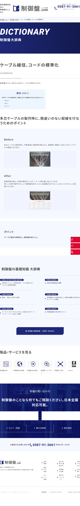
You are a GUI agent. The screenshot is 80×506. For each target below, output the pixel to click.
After (6, 101)
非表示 (29, 91)
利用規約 (44, 496)
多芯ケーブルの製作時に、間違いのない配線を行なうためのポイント (27, 95)
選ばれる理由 (44, 473)
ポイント (7, 104)
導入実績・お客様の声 (60, 468)
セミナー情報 (44, 481)
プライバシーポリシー (56, 496)
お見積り (77, 474)
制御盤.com (4, 17)
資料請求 (77, 480)
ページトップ (74, 496)
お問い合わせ (77, 468)
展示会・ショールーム (60, 481)
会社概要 (44, 467)
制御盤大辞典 (14, 17)
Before (7, 98)
